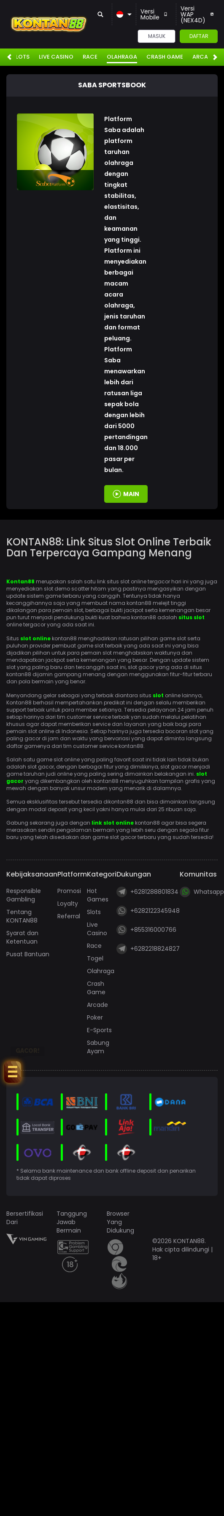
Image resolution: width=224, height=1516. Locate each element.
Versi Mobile (153, 14)
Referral (68, 916)
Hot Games (97, 895)
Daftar (198, 36)
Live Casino (56, 57)
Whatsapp (202, 892)
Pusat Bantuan (27, 954)
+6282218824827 (148, 949)
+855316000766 (146, 930)
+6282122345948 (148, 911)
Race (90, 57)
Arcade (203, 57)
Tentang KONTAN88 (22, 916)
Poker (95, 1017)
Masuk (156, 36)
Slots (21, 57)
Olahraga (122, 57)
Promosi (69, 891)
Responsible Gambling (23, 895)
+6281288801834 (147, 892)
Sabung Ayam (98, 1047)
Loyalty (67, 903)
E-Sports (99, 1030)
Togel (95, 958)
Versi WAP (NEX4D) (197, 14)
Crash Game (164, 57)
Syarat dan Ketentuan (22, 937)
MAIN (131, 494)
